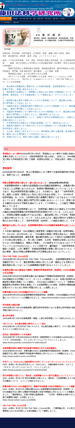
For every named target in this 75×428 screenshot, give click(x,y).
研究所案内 (15, 18)
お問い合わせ (48, 18)
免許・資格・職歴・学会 (25, 18)
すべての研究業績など (6, 22)
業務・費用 (40, 18)
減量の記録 (16, 22)
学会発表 (62, 18)
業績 (34, 18)
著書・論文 (55, 18)
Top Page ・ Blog (6, 18)
